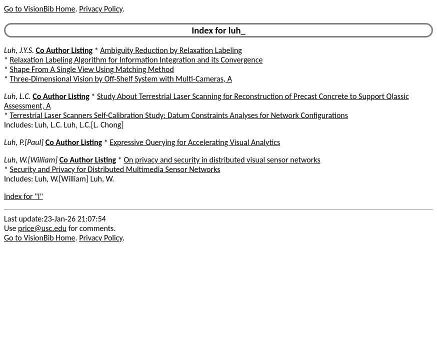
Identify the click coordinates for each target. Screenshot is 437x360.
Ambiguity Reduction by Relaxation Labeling (171, 50)
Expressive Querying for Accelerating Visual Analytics (195, 142)
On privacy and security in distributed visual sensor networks (222, 159)
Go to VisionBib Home (39, 9)
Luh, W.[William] (31, 159)
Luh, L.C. (17, 96)
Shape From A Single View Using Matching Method (92, 69)
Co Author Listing (64, 50)
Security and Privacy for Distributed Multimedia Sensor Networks (115, 169)
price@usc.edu (42, 228)
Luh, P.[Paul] (24, 142)
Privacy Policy (100, 9)
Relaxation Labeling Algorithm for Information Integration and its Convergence (136, 59)
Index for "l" (23, 196)
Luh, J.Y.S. (19, 50)
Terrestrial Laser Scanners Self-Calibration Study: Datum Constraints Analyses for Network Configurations (179, 115)
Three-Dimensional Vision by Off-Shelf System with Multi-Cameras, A (121, 79)
